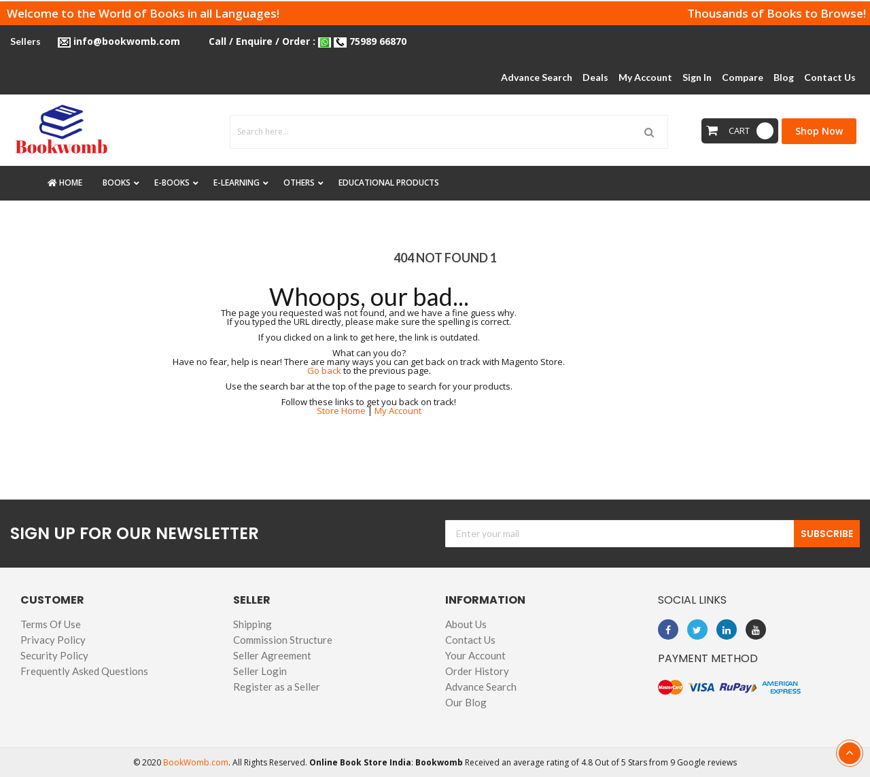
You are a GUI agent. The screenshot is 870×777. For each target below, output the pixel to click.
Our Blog (466, 702)
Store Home (341, 410)
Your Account (475, 655)
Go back (324, 370)
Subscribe (827, 533)
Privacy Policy (53, 640)
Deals (595, 77)
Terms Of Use (50, 624)
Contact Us (470, 640)
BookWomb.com (195, 762)
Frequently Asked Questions (84, 671)
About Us (466, 624)
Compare (742, 77)
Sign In (697, 77)
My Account (645, 77)
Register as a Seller (276, 686)
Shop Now (819, 130)
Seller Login (260, 671)
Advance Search (481, 686)
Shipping (252, 624)
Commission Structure (282, 640)
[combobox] (449, 132)
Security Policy (54, 655)
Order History (477, 671)
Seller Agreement (272, 655)
